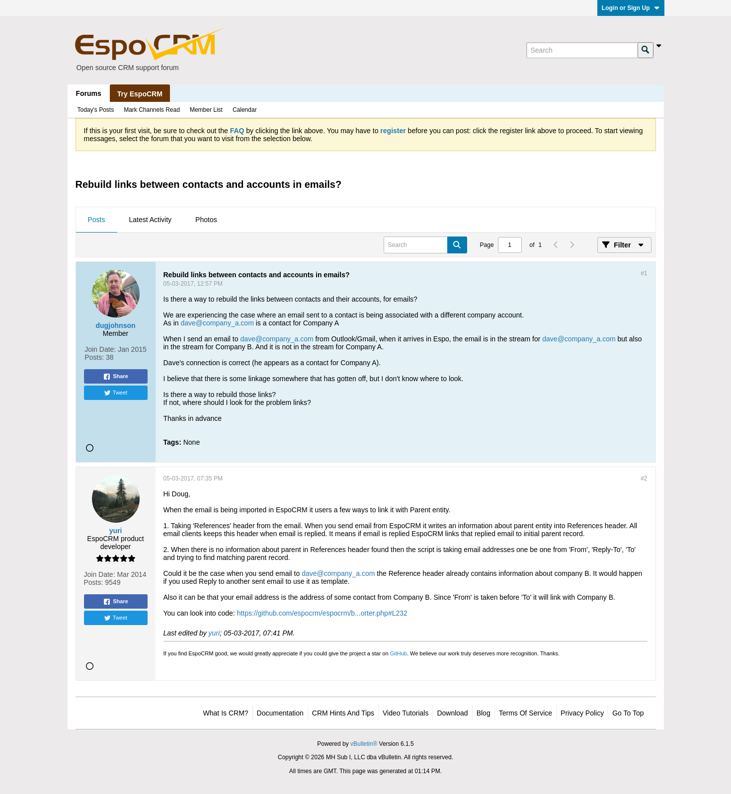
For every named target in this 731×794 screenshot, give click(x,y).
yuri (214, 633)
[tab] (96, 220)
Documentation (280, 713)
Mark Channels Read (152, 109)
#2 (644, 478)
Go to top (628, 713)
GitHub (398, 653)
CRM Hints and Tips (343, 713)
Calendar (245, 109)
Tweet (115, 393)
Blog (483, 713)
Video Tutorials (405, 713)
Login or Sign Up (631, 7)
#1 (644, 273)
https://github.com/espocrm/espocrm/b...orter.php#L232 (322, 613)
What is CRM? (225, 713)
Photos (206, 220)
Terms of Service (525, 713)
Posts (96, 220)
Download (452, 713)
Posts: (94, 357)
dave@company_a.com (217, 323)
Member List (206, 109)
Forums (88, 93)
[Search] (582, 50)
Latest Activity (150, 220)
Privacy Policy (582, 713)
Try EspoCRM (139, 94)
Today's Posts (96, 109)
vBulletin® (363, 743)
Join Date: (100, 349)
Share (115, 377)
